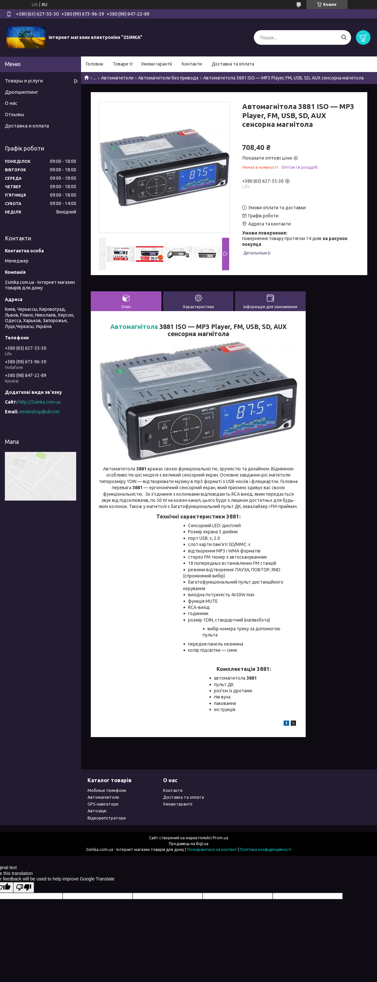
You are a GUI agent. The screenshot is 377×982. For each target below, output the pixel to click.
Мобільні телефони (107, 790)
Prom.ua (220, 838)
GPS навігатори (103, 804)
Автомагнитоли (103, 797)
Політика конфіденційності (265, 849)
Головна (94, 64)
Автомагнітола (134, 326)
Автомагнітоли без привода (168, 77)
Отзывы (14, 114)
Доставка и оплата (27, 125)
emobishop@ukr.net (39, 411)
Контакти (192, 64)
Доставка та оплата (233, 64)
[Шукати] (343, 37)
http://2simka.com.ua (39, 402)
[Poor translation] (23, 887)
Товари (120, 64)
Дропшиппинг (21, 92)
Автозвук (97, 810)
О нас (11, 103)
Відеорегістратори (107, 818)
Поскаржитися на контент (212, 849)
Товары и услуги (24, 80)
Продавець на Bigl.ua (188, 844)
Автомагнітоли (117, 77)
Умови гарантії (156, 64)
